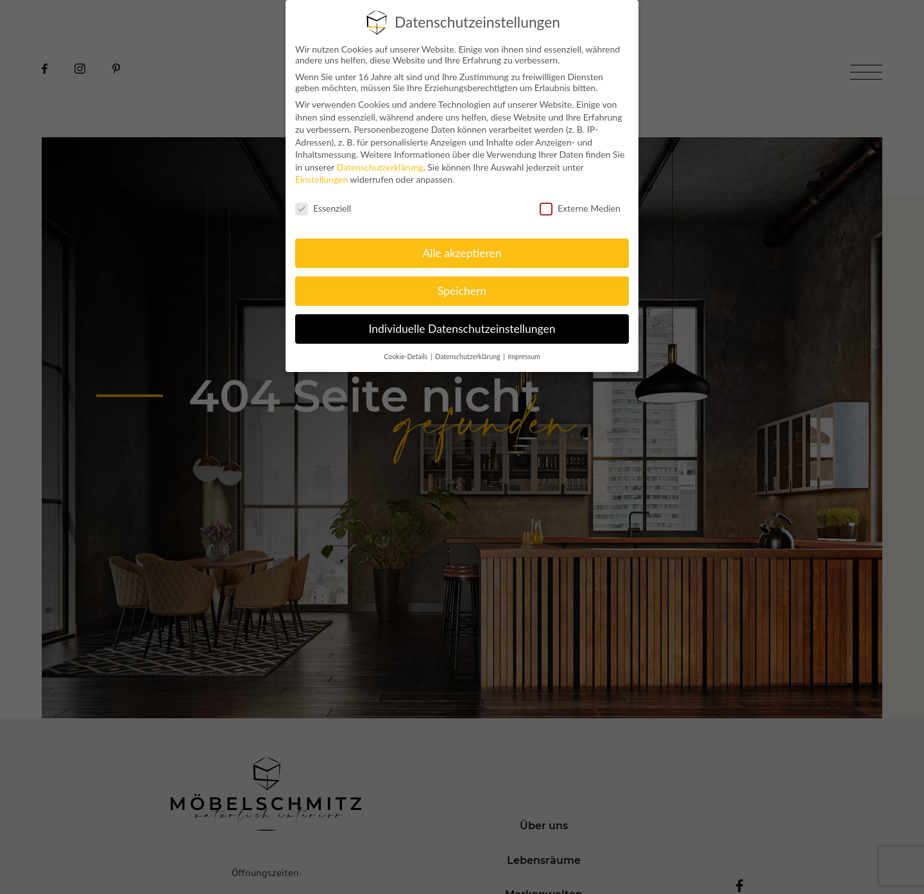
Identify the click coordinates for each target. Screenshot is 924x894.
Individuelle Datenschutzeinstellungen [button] (462, 328)
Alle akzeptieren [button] (461, 253)
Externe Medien (580, 208)
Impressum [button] (524, 356)
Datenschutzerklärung (379, 167)
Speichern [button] (462, 291)
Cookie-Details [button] (406, 356)
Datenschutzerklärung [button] (468, 356)
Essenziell (323, 208)
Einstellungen (321, 179)
